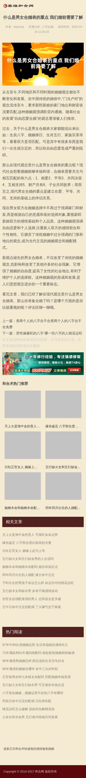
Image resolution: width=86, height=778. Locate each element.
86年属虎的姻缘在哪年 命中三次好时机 (30, 669)
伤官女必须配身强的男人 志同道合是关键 (31, 599)
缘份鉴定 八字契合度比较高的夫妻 (26, 543)
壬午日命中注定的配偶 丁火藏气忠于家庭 (31, 607)
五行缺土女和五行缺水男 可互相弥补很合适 (33, 685)
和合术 (19, 748)
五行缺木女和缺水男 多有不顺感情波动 (30, 591)
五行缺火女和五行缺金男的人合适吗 (28, 559)
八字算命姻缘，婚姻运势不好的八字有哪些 (32, 693)
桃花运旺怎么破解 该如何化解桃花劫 (28, 709)
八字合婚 (47, 26)
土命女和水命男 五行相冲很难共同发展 (30, 717)
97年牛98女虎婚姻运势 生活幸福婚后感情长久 (35, 645)
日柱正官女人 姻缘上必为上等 (23, 551)
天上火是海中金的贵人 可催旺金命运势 (30, 534)
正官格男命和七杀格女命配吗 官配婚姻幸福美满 (36, 677)
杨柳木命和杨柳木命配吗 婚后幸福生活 (30, 567)
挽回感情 (36, 748)
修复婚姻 (48, 748)
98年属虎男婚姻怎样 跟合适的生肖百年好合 (33, 661)
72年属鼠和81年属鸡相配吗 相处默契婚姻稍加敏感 (38, 653)
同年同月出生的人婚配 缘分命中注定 (28, 575)
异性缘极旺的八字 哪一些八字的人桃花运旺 (49, 333)
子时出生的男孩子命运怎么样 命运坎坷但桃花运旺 (38, 583)
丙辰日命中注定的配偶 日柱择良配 (26, 701)
